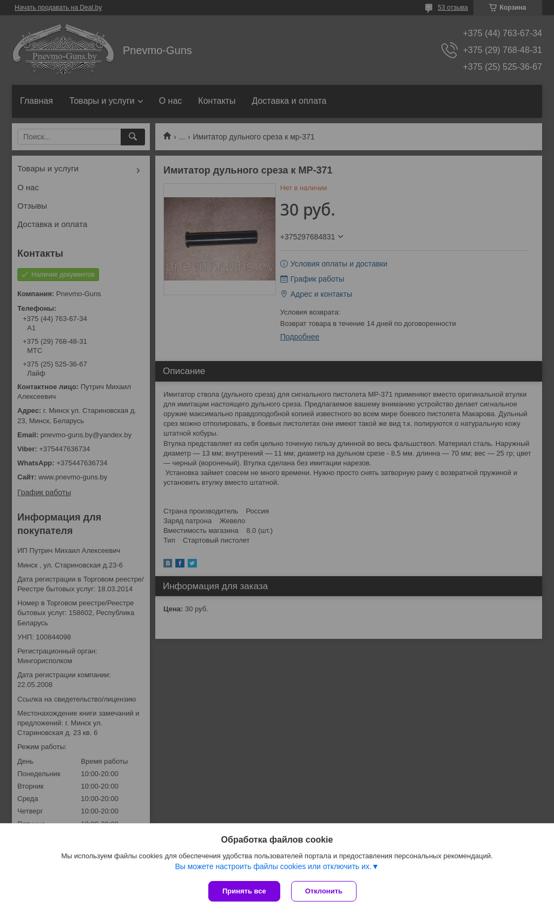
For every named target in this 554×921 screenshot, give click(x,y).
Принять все (244, 891)
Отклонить (323, 891)
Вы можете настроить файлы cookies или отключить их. (273, 866)
